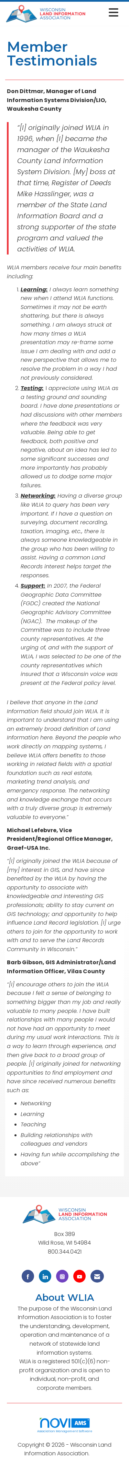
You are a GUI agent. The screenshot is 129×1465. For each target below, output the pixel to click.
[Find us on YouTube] (79, 1276)
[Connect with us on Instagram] (62, 1276)
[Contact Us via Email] (97, 1276)
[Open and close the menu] (104, 12)
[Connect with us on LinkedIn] (45, 1276)
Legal (98, 1453)
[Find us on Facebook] (28, 1276)
